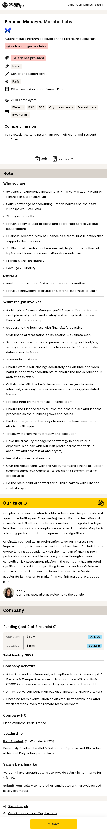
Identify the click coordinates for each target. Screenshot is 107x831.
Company (62, 159)
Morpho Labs (58, 21)
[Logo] (13, 5)
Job (40, 159)
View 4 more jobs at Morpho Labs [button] (30, 813)
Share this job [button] (15, 806)
